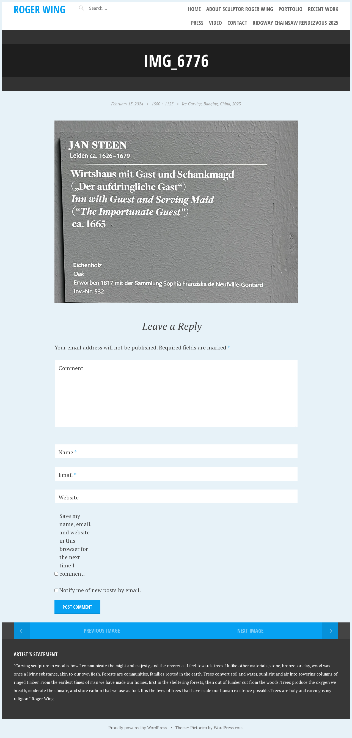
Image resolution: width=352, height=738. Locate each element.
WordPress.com (228, 727)
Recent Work (323, 9)
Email (67, 475)
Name (68, 452)
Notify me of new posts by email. (100, 590)
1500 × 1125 (163, 103)
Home (194, 9)
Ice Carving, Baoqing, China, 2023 (211, 103)
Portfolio (290, 9)
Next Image (250, 630)
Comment (71, 368)
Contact (237, 22)
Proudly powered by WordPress (137, 727)
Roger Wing (39, 9)
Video (215, 22)
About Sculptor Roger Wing (239, 9)
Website (69, 497)
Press (197, 22)
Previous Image (102, 630)
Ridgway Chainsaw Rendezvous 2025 (295, 22)
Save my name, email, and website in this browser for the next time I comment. (75, 544)
